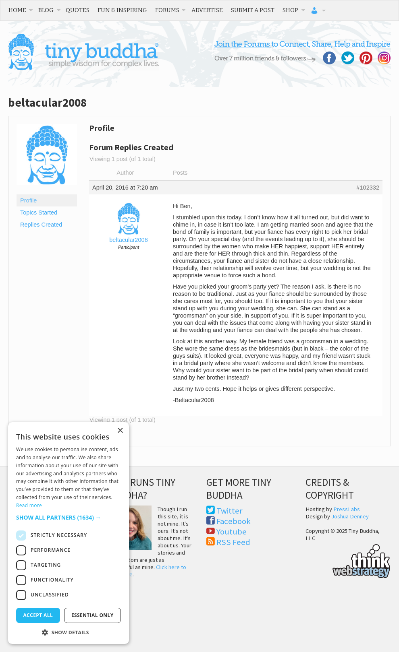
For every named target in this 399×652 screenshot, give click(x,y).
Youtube (231, 531)
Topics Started (38, 212)
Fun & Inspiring (122, 10)
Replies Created (41, 224)
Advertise (207, 10)
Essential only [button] (92, 615)
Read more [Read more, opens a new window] (29, 505)
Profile (28, 200)
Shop (290, 10)
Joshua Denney (350, 516)
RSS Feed (233, 542)
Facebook (233, 521)
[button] (68, 517)
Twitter (229, 511)
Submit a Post (252, 10)
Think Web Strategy (348, 560)
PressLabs (346, 509)
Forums (167, 10)
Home (17, 10)
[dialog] (68, 533)
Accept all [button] (38, 615)
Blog (46, 10)
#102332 (367, 187)
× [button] (120, 431)
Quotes (77, 10)
